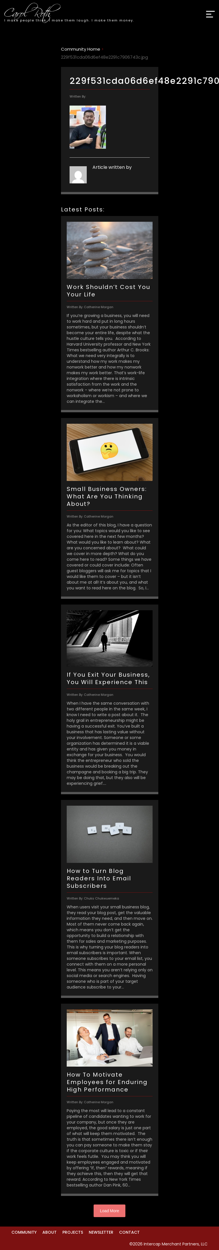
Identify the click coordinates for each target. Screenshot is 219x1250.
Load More (109, 1211)
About (49, 1232)
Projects (72, 1232)
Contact (129, 1232)
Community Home (80, 49)
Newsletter (101, 1232)
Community (24, 1232)
